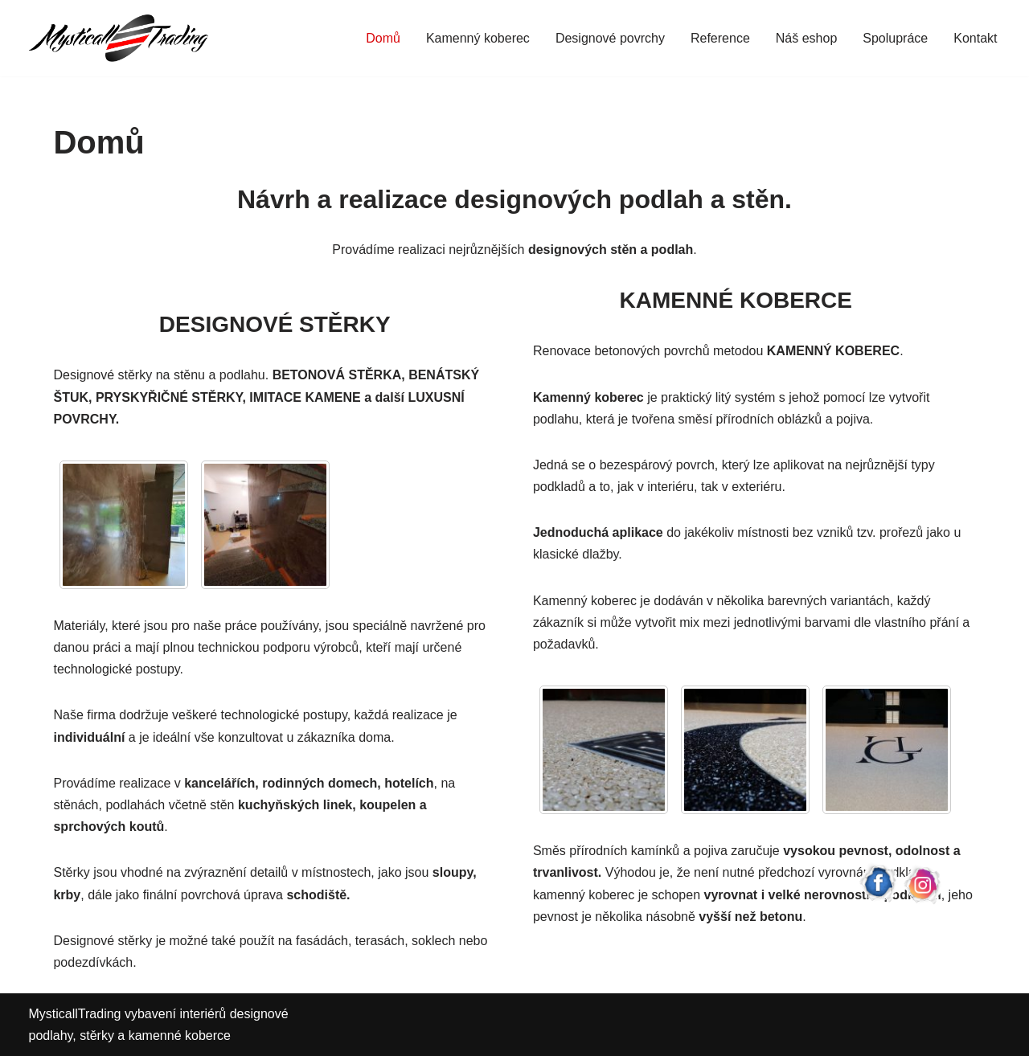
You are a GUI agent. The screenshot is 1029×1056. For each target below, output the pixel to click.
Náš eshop (807, 38)
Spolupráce (895, 38)
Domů (383, 38)
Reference (720, 38)
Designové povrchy (610, 38)
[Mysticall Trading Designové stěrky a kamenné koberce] (118, 38)
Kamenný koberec (478, 38)
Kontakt (975, 38)
